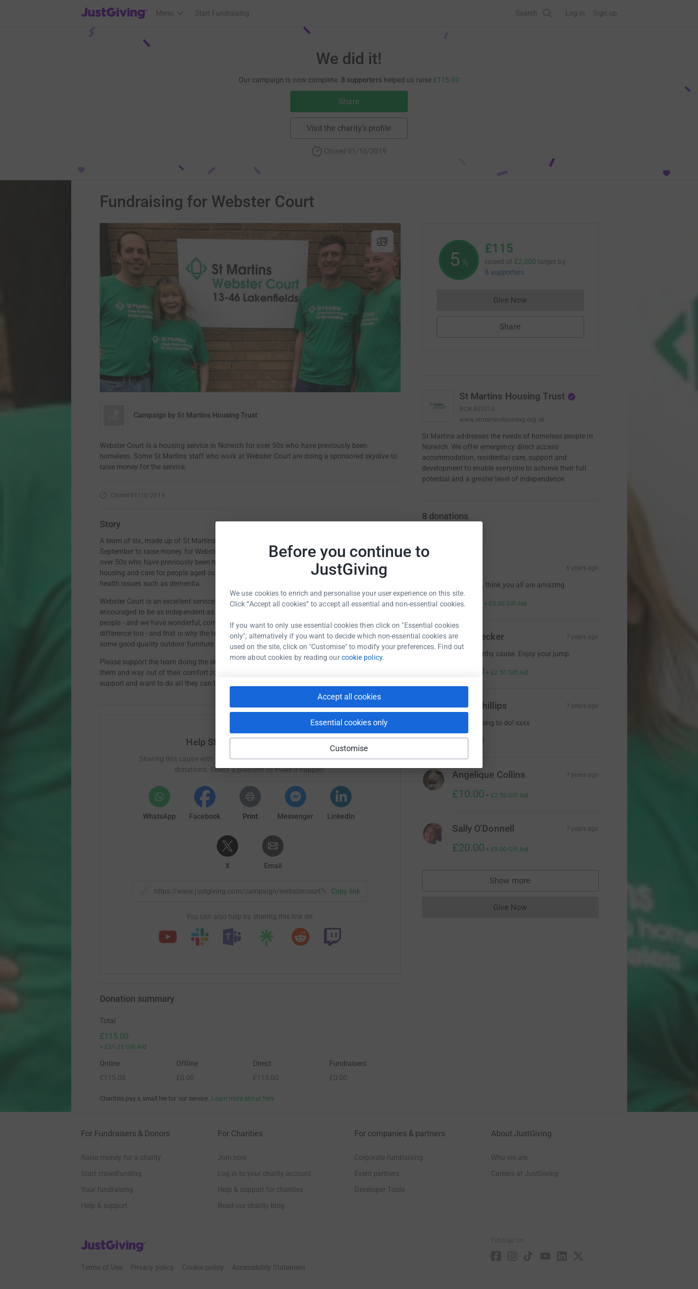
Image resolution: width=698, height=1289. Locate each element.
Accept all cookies (349, 696)
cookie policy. (362, 657)
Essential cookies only (349, 722)
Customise (349, 748)
